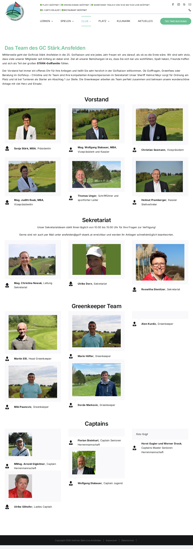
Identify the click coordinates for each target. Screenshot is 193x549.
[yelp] (184, 4)
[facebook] (173, 4)
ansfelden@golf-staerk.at (77, 234)
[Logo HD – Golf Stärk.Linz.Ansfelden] (14, 2)
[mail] (190, 4)
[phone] (190, 10)
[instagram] (178, 4)
